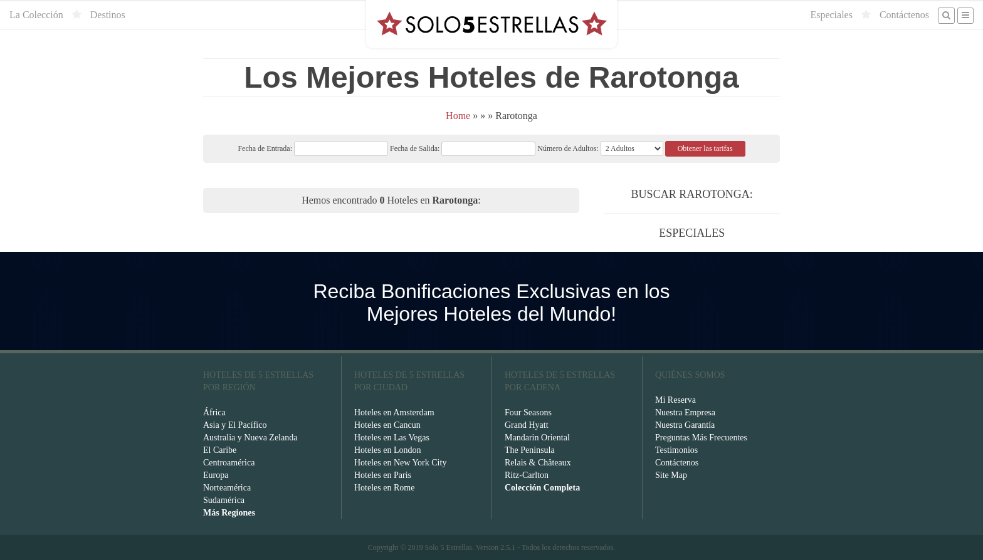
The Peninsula (530, 450)
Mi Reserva (675, 400)
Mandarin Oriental (537, 437)
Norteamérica (227, 487)
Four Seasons (528, 412)
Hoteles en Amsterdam (394, 412)
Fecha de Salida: (462, 148)
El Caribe (219, 450)
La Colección (36, 14)
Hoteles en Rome (384, 487)
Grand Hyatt (527, 425)
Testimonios (676, 450)
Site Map (671, 475)
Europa (215, 475)
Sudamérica (223, 500)
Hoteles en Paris (382, 475)
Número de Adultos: (567, 148)
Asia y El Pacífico (234, 425)
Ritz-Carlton (527, 475)
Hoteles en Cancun (387, 425)
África (214, 412)
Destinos (107, 14)
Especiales (831, 14)
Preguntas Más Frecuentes (701, 437)
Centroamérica (229, 462)
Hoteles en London (387, 450)
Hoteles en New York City (400, 462)
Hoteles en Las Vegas (391, 437)
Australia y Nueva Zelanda (250, 437)
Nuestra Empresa (685, 412)
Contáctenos (904, 14)
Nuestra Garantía (685, 425)
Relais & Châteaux (538, 462)
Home (458, 115)
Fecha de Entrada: (313, 148)
